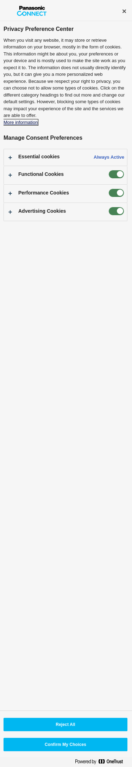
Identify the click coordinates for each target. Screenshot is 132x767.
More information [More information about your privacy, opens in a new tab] (21, 122)
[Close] (124, 11)
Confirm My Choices (65, 744)
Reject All (65, 724)
